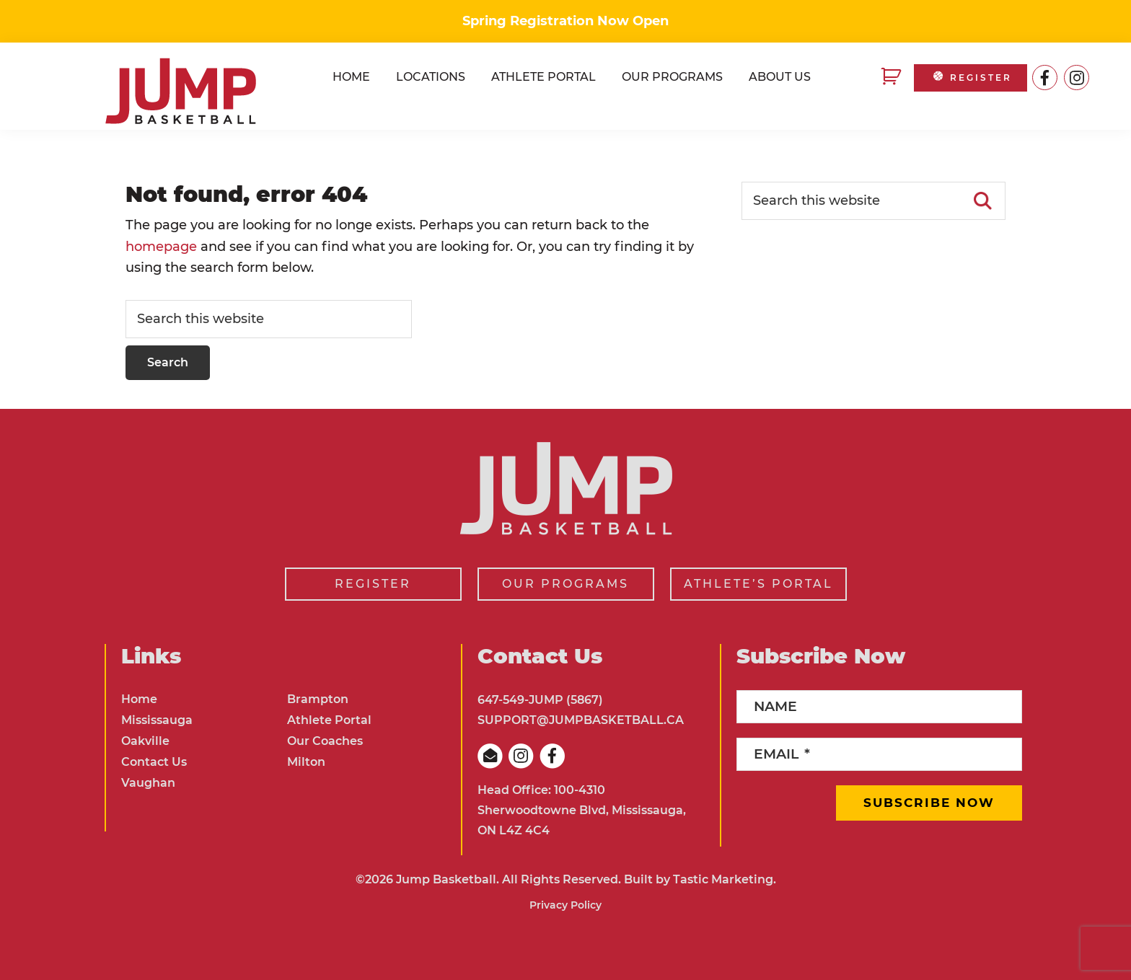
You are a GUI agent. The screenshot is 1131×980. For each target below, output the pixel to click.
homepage (161, 247)
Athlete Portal (329, 720)
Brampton (317, 699)
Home (139, 699)
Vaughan (148, 783)
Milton (306, 762)
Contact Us (154, 762)
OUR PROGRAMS (565, 584)
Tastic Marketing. (724, 879)
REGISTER (971, 78)
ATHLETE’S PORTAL (758, 584)
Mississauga (157, 720)
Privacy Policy (565, 905)
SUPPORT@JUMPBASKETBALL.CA (581, 720)
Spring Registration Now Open (565, 21)
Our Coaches (325, 741)
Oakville (145, 741)
